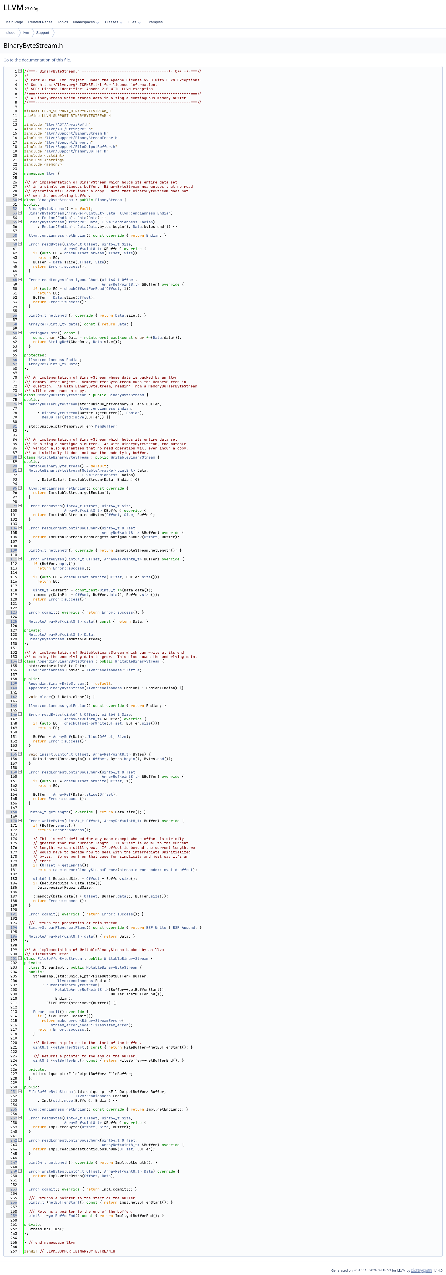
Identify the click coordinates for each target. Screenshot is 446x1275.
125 (11, 621)
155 (11, 754)
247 (11, 1162)
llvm (25, 32)
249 (11, 1171)
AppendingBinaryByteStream (65, 661)
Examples (154, 22)
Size (126, 244)
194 (11, 927)
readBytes (52, 244)
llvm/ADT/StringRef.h (68, 129)
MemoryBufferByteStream (62, 395)
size (146, 577)
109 (11, 550)
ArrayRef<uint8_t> (85, 213)
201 (11, 958)
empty (63, 563)
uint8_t (41, 590)
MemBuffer (52, 417)
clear (45, 696)
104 (11, 528)
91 (11, 470)
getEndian (76, 235)
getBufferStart (68, 1047)
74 (11, 395)
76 (11, 404)
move (79, 417)
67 (11, 364)
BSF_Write (156, 927)
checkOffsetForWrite (85, 577)
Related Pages (40, 22)
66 (11, 359)
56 (11, 315)
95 (11, 488)
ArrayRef (62, 736)
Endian (164, 213)
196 (11, 936)
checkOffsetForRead (84, 253)
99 (11, 506)
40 (11, 244)
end (160, 758)
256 (11, 1202)
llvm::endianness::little (112, 670)
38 (11, 235)
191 (11, 914)
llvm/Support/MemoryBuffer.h (76, 151)
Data (110, 213)
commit (48, 612)
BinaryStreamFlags (48, 927)
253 (11, 1189)
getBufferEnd (66, 1060)
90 (11, 466)
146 (11, 714)
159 (11, 772)
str (54, 333)
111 (11, 559)
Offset (91, 244)
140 (11, 688)
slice (91, 736)
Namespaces (86, 22)
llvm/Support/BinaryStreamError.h (81, 137)
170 (11, 820)
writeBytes (53, 559)
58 (11, 324)
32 (11, 208)
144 (11, 705)
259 (11, 1215)
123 (11, 612)
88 (11, 457)
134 (11, 661)
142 (11, 696)
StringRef (76, 222)
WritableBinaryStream (133, 457)
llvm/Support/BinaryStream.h (76, 133)
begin (129, 758)
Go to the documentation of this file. (37, 60)
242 (11, 1140)
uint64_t (73, 244)
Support (42, 32)
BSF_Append (184, 927)
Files (134, 22)
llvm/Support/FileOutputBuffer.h (80, 146)
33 (11, 213)
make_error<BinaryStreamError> (85, 869)
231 (11, 1091)
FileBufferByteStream (60, 958)
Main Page (14, 22)
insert (46, 754)
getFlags (77, 927)
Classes (114, 22)
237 (11, 1118)
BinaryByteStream (55, 199)
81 (11, 426)
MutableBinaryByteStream (63, 457)
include (9, 32)
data (73, 324)
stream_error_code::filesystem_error (90, 1025)
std (67, 417)
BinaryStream (108, 199)
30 (11, 199)
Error (34, 244)
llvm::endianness (137, 213)
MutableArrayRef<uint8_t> (108, 470)
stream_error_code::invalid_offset (156, 869)
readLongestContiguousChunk (71, 279)
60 (11, 333)
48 (11, 279)
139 (11, 683)
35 (11, 222)
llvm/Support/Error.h (68, 142)
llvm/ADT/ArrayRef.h (67, 124)
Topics (62, 22)
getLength (59, 315)
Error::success (64, 266)
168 (11, 812)
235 (11, 1109)
